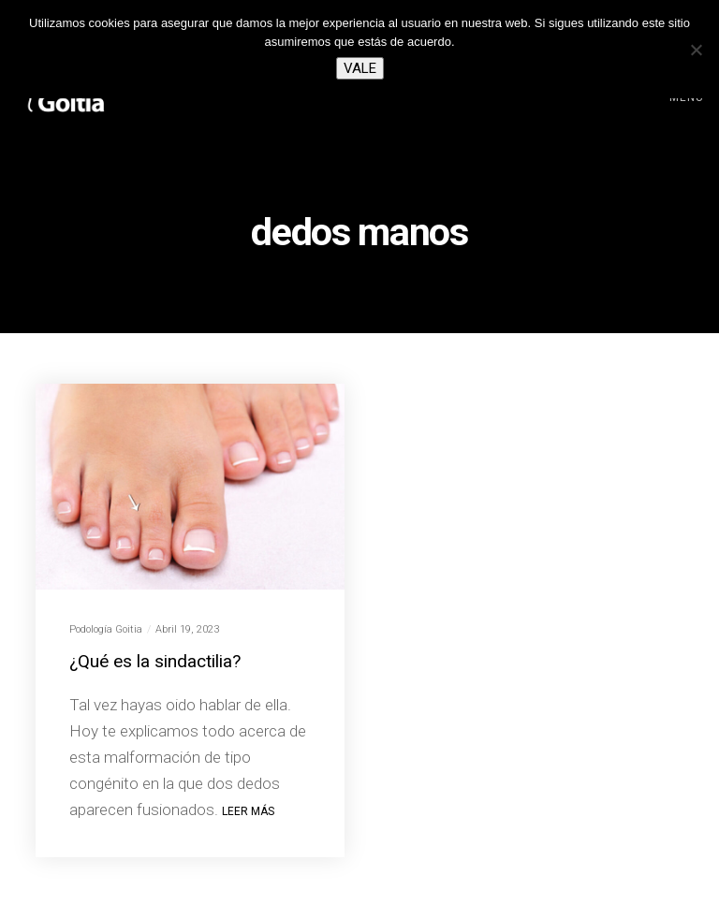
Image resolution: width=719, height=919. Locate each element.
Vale (360, 68)
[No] (695, 49)
